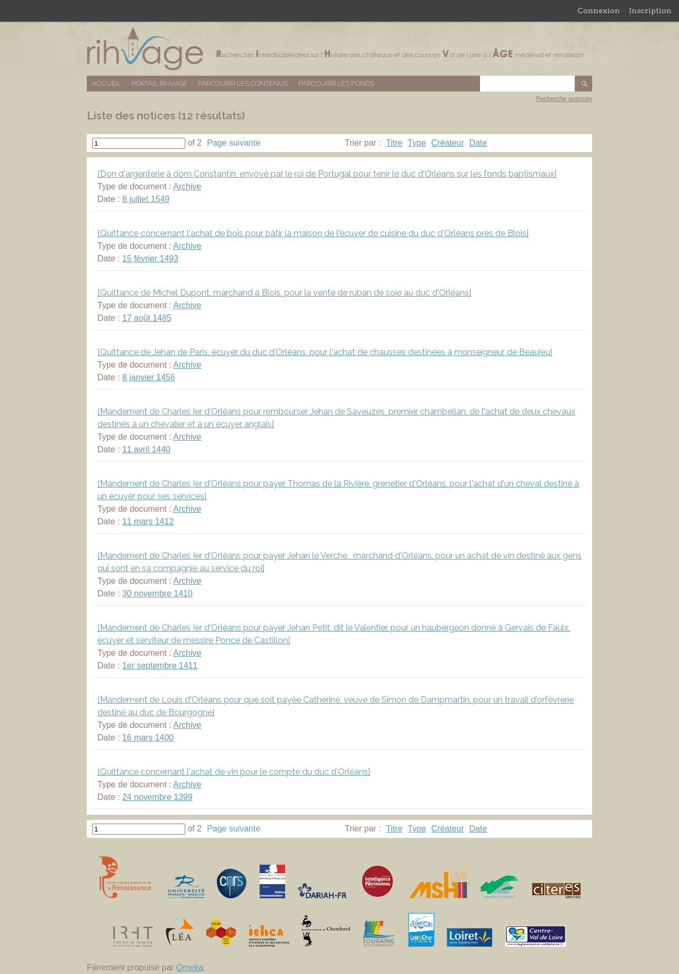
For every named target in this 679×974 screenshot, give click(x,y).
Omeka (190, 967)
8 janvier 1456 (148, 377)
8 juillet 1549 (145, 199)
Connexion (598, 10)
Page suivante (233, 142)
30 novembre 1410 (157, 593)
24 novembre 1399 (157, 797)
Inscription (650, 10)
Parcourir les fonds (336, 83)
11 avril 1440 (146, 449)
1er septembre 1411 (159, 665)
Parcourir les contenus (243, 83)
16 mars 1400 (148, 737)
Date (478, 142)
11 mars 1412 (148, 521)
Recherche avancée (564, 99)
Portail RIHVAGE (159, 83)
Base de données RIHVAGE (339, 48)
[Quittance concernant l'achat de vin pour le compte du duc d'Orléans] (233, 772)
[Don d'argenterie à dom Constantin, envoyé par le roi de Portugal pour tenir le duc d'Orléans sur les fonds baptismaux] (326, 174)
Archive (187, 186)
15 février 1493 (150, 258)
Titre (394, 142)
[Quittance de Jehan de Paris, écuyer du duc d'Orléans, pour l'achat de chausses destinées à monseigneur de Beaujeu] (324, 352)
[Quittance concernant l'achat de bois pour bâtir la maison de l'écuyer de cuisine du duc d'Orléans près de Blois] (312, 233)
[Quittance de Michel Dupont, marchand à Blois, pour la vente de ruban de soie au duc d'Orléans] (284, 293)
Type (417, 142)
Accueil (106, 83)
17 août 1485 (146, 317)
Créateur (447, 142)
